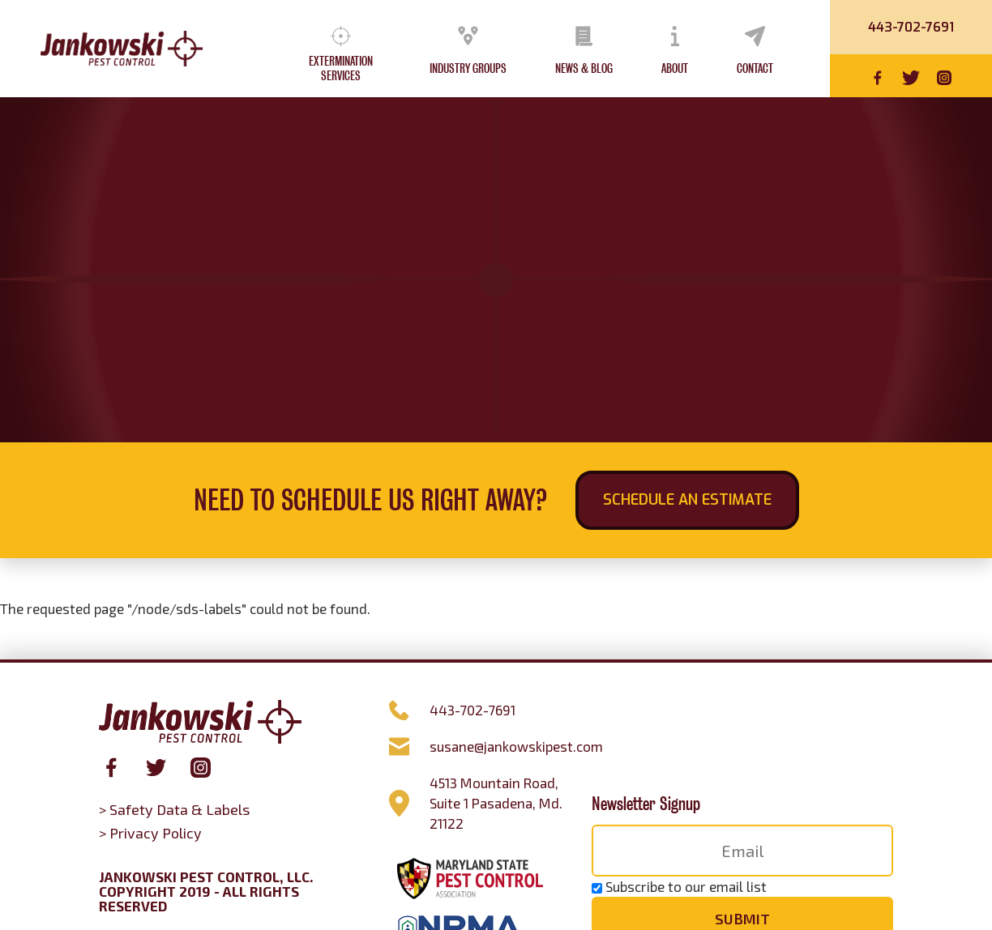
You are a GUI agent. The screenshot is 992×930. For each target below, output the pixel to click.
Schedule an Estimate (687, 500)
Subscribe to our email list (686, 886)
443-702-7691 (911, 27)
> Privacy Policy (150, 833)
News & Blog (584, 69)
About (674, 69)
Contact (755, 69)
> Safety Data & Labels (174, 809)
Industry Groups (468, 69)
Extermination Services (341, 68)
